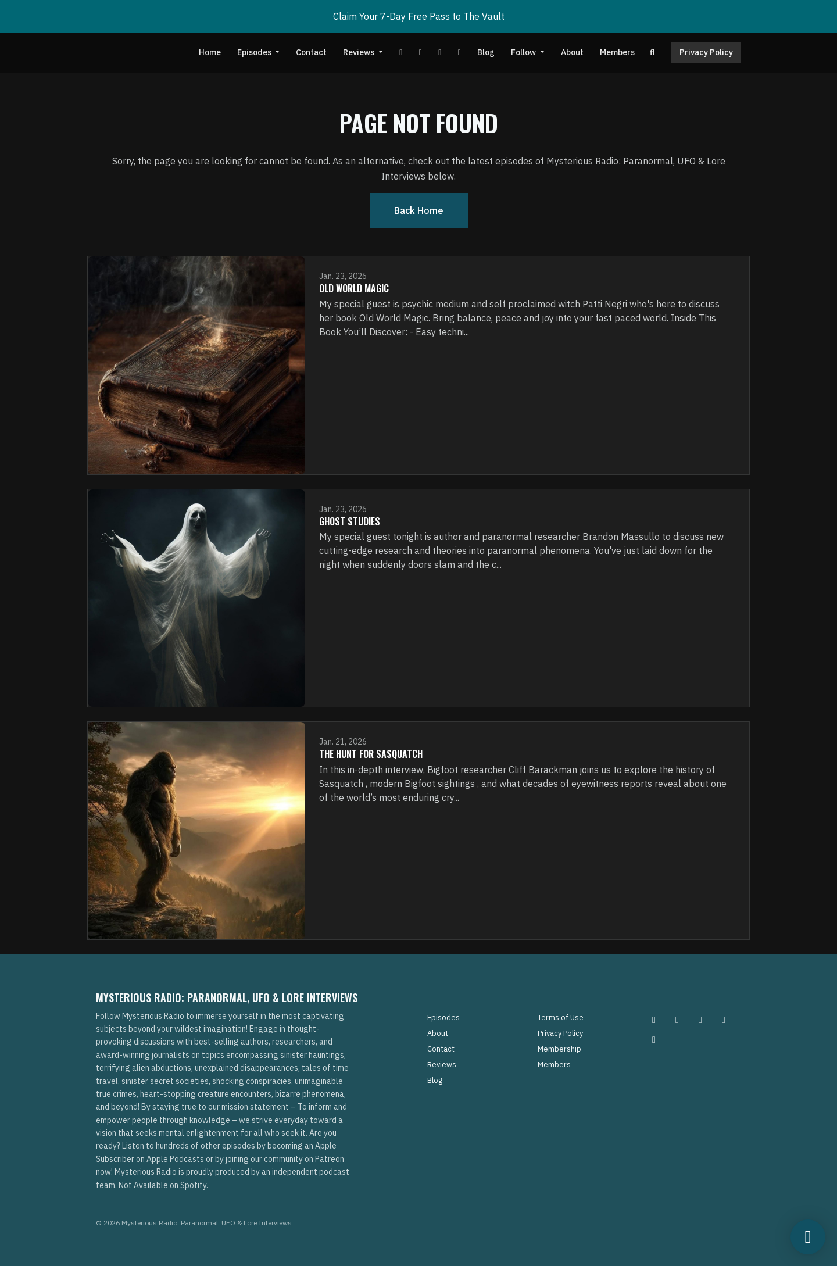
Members (617, 52)
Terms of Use (561, 1017)
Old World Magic (354, 288)
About (572, 52)
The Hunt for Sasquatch (371, 754)
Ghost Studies (349, 521)
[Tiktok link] (440, 52)
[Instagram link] (459, 52)
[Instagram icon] (654, 1019)
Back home (418, 210)
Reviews (359, 52)
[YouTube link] (401, 52)
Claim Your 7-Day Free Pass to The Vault (419, 16)
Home (210, 52)
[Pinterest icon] (677, 1019)
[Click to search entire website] (653, 52)
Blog (486, 52)
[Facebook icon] (700, 1019)
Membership (559, 1049)
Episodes (255, 52)
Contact (311, 52)
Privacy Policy (706, 52)
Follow (524, 52)
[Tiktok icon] (723, 1019)
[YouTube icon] (654, 1039)
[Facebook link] (420, 52)
